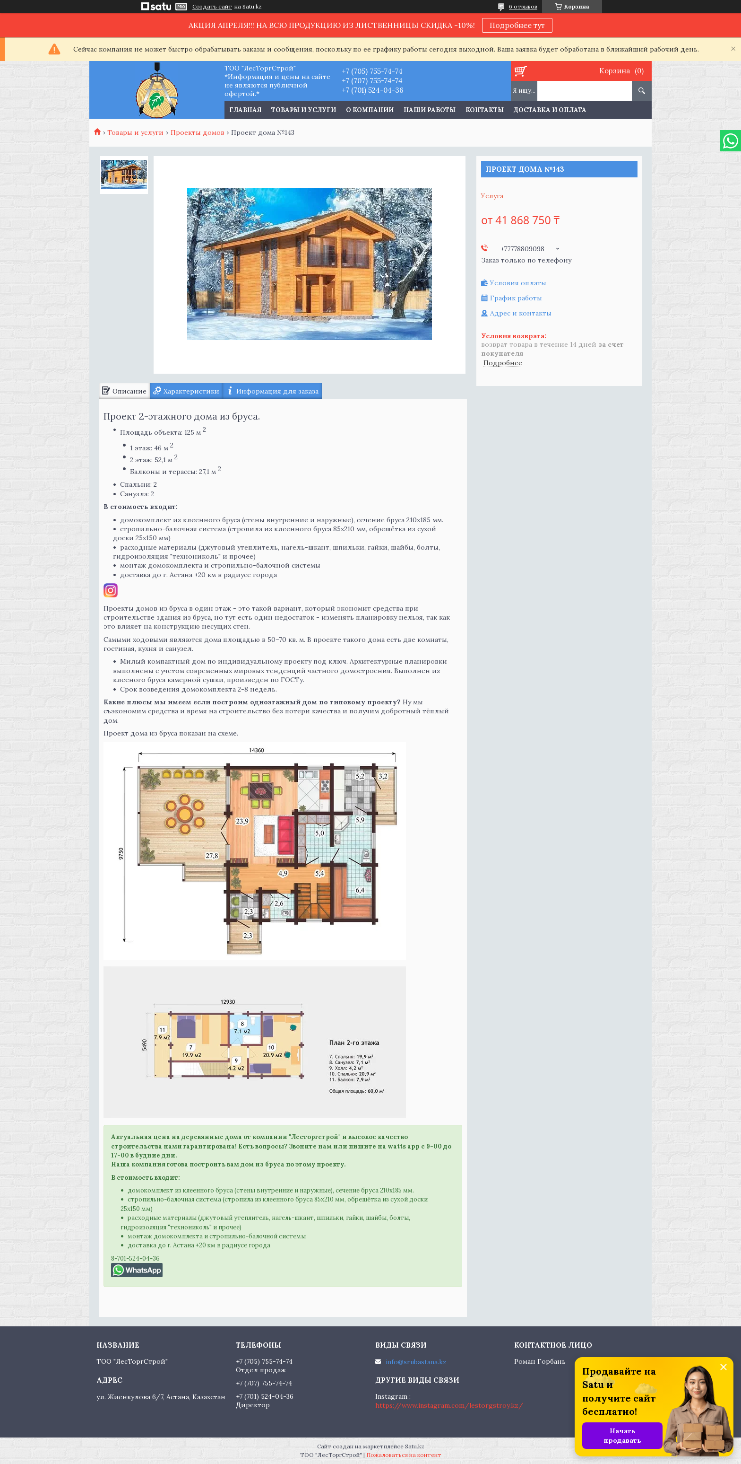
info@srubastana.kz (416, 1362)
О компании (370, 110)
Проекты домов (197, 132)
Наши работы (430, 110)
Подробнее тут (517, 25)
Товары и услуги (303, 110)
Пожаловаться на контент (403, 1454)
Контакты (484, 110)
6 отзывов (523, 6)
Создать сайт (212, 6)
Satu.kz (414, 1446)
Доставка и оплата (550, 110)
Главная (245, 110)
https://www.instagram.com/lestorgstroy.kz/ (449, 1405)
